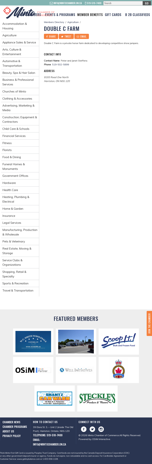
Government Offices (15, 176)
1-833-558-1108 (50, 459)
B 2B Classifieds (137, 14)
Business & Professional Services (18, 82)
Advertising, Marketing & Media (18, 108)
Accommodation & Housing (14, 26)
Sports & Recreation (15, 283)
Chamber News (11, 422)
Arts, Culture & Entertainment (11, 52)
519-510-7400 (93, 3)
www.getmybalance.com (28, 459)
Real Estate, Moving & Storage (16, 251)
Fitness (7, 143)
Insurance (8, 216)
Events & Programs (60, 14)
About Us (8, 431)
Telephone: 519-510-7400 (47, 435)
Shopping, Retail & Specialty (14, 274)
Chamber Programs (15, 426)
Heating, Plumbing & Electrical (15, 199)
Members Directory (54, 22)
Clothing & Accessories (17, 98)
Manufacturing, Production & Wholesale (19, 232)
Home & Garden (12, 208)
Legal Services (11, 223)
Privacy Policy (12, 436)
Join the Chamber (149, 323)
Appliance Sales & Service (19, 42)
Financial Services (14, 136)
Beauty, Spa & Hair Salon (18, 73)
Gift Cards (113, 14)
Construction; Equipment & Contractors (19, 119)
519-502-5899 (60, 64)
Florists (7, 150)
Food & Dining (11, 157)
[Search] (127, 3)
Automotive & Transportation (12, 63)
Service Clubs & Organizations (12, 262)
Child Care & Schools (15, 129)
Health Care (10, 190)
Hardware (9, 183)
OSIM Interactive (101, 439)
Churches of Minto (14, 91)
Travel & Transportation (17, 290)
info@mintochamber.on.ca (66, 3)
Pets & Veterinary (13, 241)
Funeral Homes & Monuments (13, 166)
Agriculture (9, 35)
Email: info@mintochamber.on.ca (49, 441)
